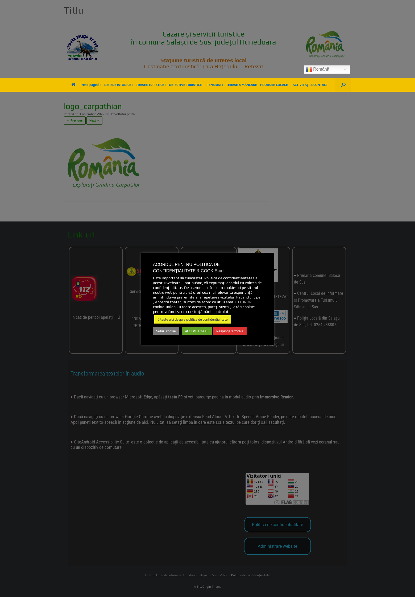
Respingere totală (229, 331)
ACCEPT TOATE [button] (197, 331)
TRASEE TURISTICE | (151, 85)
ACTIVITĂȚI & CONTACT (310, 85)
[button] (343, 85)
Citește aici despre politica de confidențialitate (192, 319)
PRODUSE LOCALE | (274, 85)
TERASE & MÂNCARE (241, 85)
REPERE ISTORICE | (118, 85)
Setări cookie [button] (166, 331)
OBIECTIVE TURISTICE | (186, 85)
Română (317, 69)
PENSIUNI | (214, 85)
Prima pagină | (86, 85)
